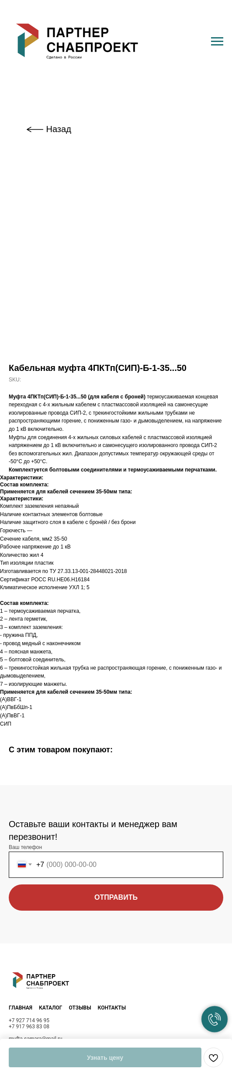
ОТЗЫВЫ (80, 1008)
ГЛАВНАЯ (20, 1008)
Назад (58, 129)
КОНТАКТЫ (112, 1008)
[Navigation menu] (217, 41)
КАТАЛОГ (50, 1008)
